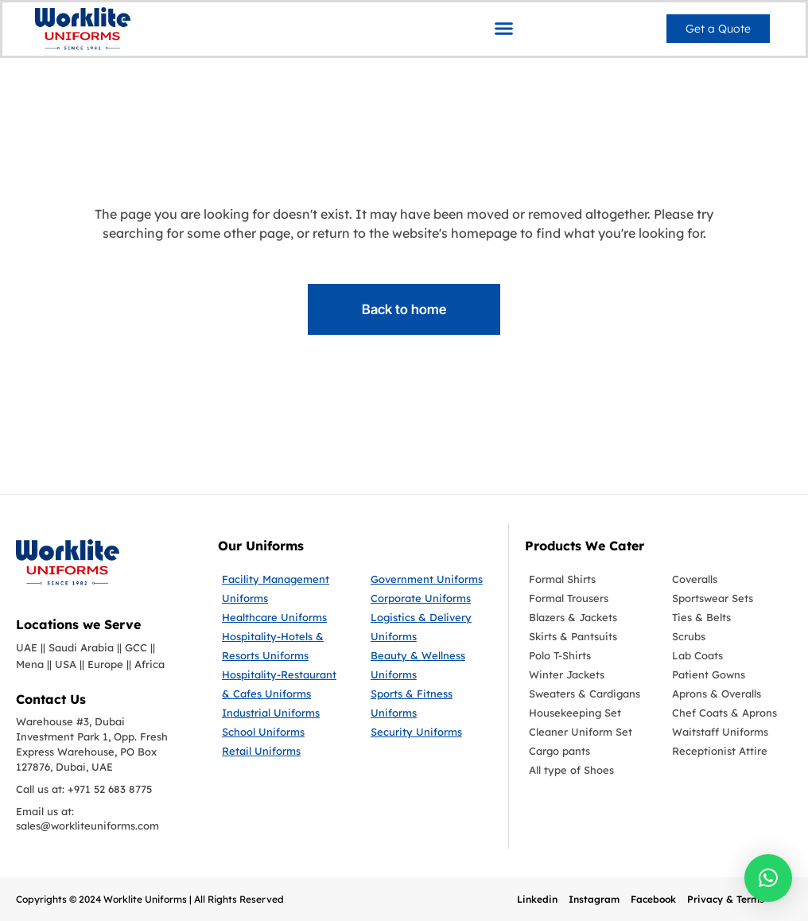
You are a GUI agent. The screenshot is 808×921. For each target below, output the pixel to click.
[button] (504, 28)
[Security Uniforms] (431, 731)
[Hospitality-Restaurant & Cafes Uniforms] (284, 684)
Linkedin (537, 899)
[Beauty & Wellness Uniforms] (431, 665)
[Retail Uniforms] (284, 750)
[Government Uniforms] (431, 579)
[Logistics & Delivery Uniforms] (431, 627)
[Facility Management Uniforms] (284, 588)
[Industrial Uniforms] (284, 712)
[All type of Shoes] (588, 769)
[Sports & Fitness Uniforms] (431, 703)
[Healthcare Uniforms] (284, 617)
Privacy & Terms (725, 899)
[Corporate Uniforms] (431, 598)
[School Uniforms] (284, 731)
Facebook (653, 899)
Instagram (594, 899)
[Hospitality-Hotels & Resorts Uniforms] (284, 646)
